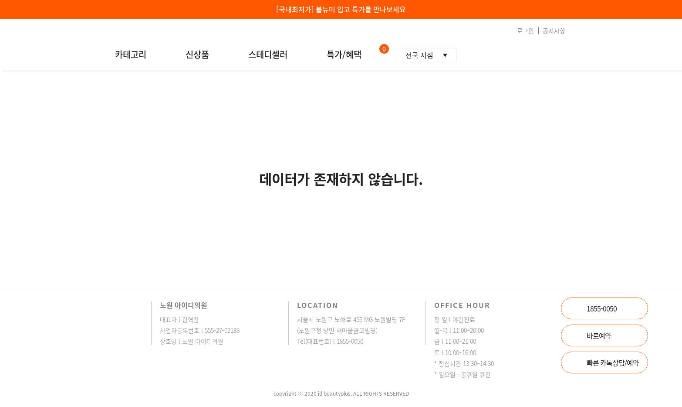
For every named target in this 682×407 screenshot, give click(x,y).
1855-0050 (602, 308)
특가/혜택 (344, 54)
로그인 (525, 30)
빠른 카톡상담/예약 (613, 362)
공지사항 (554, 30)
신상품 (197, 54)
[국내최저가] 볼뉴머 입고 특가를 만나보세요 (341, 9)
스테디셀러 (267, 54)
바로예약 (599, 335)
